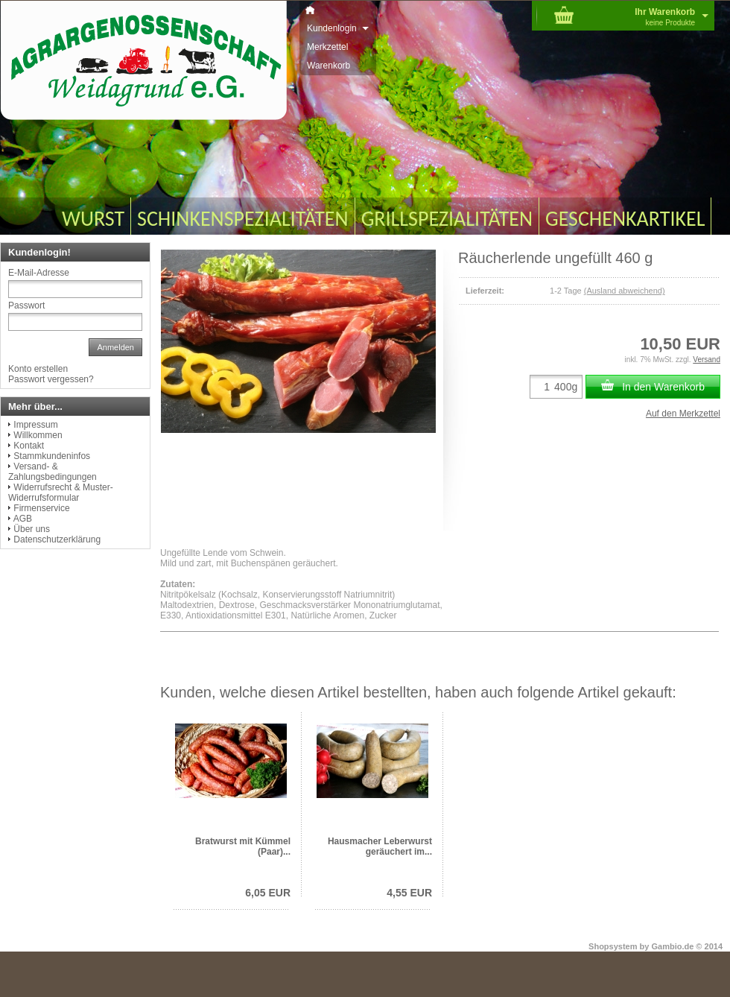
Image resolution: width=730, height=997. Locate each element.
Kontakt (28, 445)
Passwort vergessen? (51, 379)
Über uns (31, 529)
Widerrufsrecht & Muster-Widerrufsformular (60, 492)
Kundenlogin (338, 28)
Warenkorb (328, 65)
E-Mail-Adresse (38, 273)
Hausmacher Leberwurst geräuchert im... (380, 846)
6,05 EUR (268, 893)
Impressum (35, 425)
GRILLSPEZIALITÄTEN (447, 219)
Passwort (26, 305)
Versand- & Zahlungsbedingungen (52, 471)
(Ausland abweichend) (624, 290)
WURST (93, 219)
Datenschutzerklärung (57, 539)
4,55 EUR (409, 893)
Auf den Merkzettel (683, 413)
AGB (22, 518)
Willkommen (37, 435)
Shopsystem (612, 946)
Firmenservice (41, 508)
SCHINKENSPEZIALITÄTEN (243, 219)
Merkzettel (327, 47)
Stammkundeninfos (51, 456)
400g (565, 387)
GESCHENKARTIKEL (625, 219)
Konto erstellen (38, 369)
